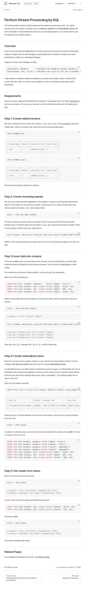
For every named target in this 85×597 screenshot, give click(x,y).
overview (66, 124)
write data (65, 264)
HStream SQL (44, 557)
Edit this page (10, 567)
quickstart (74, 101)
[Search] (31, 3)
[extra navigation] (80, 3)
